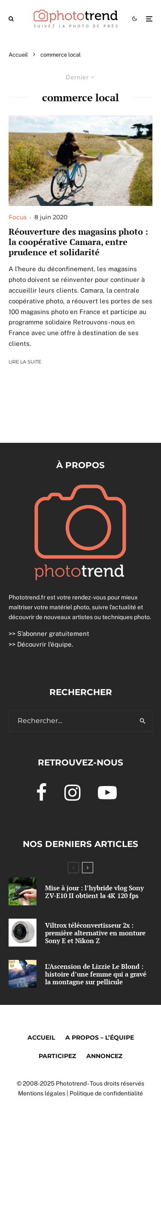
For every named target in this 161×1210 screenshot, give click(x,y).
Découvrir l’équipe (44, 644)
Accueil (41, 1037)
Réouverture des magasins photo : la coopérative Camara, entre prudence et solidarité (78, 242)
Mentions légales (41, 1093)
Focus (18, 217)
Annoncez (104, 1056)
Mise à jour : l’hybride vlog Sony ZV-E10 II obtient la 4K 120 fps (94, 891)
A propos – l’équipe (99, 1037)
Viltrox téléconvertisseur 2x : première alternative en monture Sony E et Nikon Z (95, 932)
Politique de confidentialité (106, 1093)
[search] (143, 721)
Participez (57, 1056)
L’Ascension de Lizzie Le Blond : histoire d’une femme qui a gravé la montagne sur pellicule (95, 974)
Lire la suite (25, 362)
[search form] (71, 721)
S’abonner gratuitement (53, 633)
